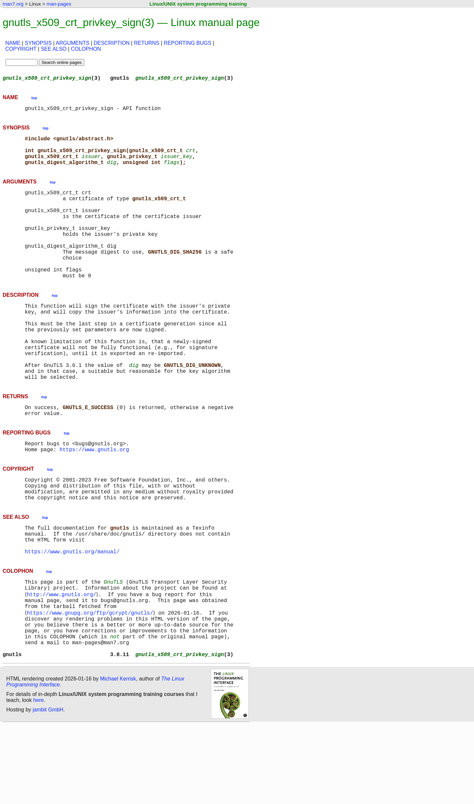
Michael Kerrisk (118, 758)
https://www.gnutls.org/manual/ (72, 614)
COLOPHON (86, 49)
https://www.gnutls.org (94, 500)
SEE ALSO (53, 49)
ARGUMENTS (72, 43)
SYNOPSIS (38, 43)
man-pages (58, 4)
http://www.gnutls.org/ (62, 660)
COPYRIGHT (21, 49)
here (38, 779)
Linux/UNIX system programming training (198, 4)
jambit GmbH (48, 788)
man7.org (13, 4)
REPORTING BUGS (187, 43)
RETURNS (146, 43)
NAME (12, 43)
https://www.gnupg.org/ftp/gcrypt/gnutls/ (91, 682)
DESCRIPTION (112, 43)
